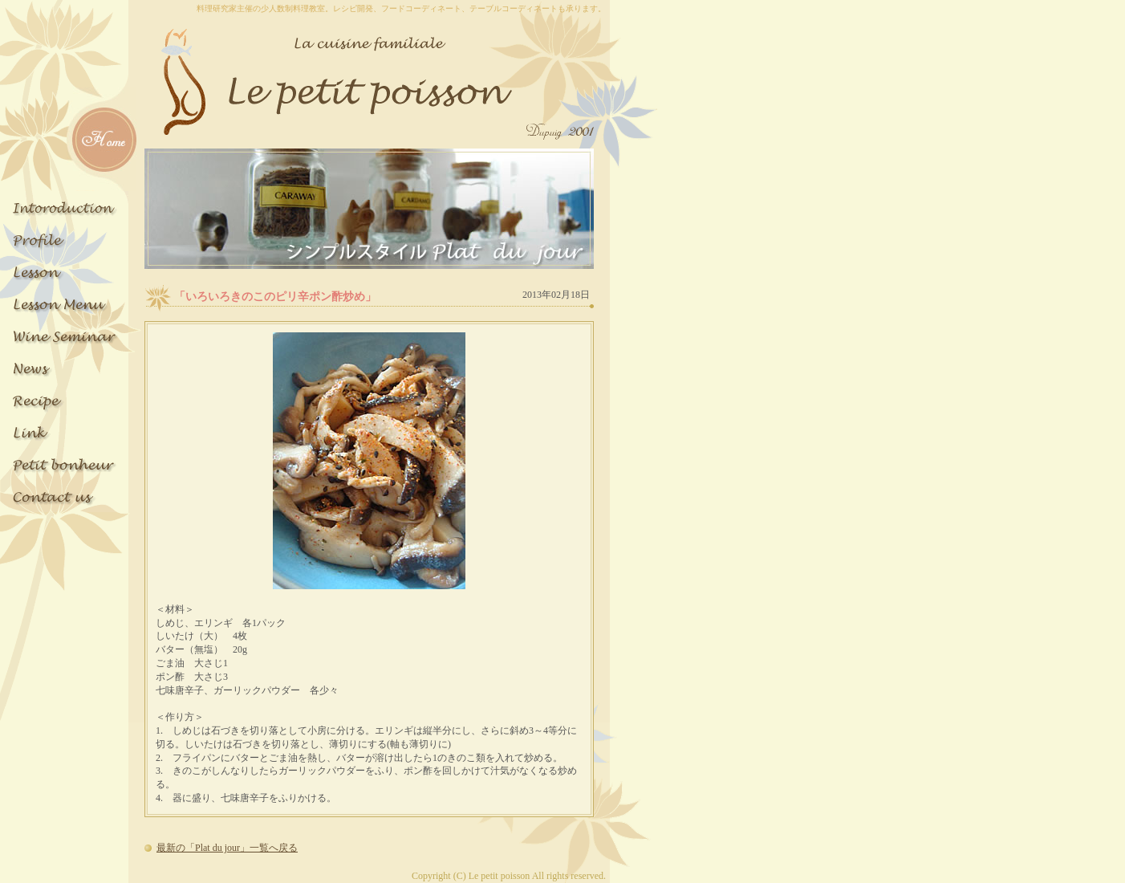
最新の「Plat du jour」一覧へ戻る (227, 847)
